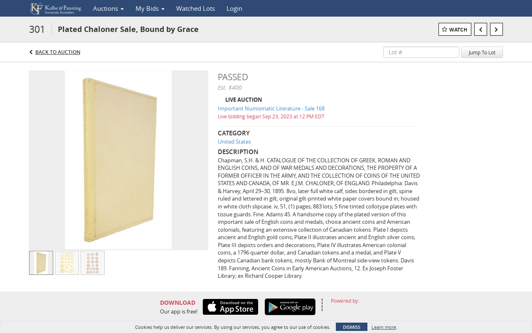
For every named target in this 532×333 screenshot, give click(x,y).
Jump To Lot (482, 52)
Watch (458, 29)
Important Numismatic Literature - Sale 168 (271, 108)
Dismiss (351, 327)
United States (234, 141)
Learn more (384, 327)
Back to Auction (57, 52)
